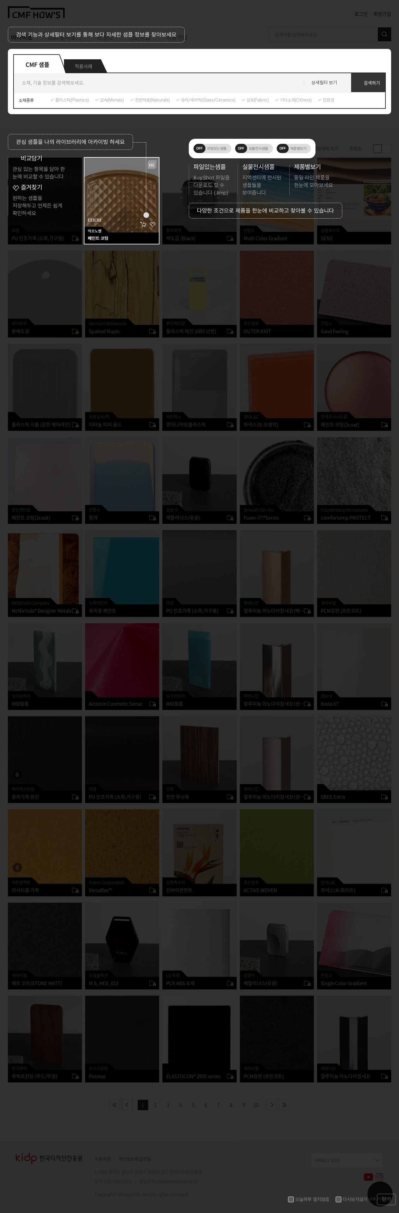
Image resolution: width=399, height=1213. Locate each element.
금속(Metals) (112, 100)
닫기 (386, 1199)
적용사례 (83, 66)
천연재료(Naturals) (152, 100)
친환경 (328, 100)
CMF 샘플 (37, 64)
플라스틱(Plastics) (72, 100)
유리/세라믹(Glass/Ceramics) (208, 100)
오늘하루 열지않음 (312, 1199)
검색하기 (372, 82)
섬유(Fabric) (257, 100)
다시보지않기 (355, 1199)
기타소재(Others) (296, 100)
